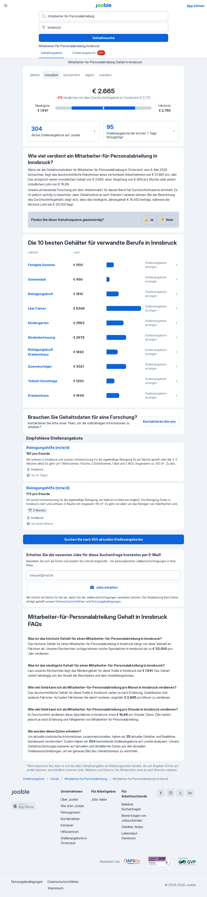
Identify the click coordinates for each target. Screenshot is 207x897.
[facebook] (161, 793)
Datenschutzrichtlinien (70, 601)
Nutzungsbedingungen (106, 601)
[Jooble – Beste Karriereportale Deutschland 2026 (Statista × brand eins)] (159, 861)
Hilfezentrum (70, 832)
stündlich (105, 75)
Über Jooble (69, 799)
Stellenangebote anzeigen (161, 264)
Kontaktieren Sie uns (159, 421)
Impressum (55, 888)
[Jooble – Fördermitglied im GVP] (187, 861)
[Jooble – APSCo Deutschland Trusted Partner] (132, 861)
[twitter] (180, 793)
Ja (148, 219)
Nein (166, 219)
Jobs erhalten (104, 587)
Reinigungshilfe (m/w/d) (48, 447)
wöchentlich (71, 75)
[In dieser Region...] (103, 27)
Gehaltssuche (103, 38)
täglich (89, 75)
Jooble (191, 885)
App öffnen (195, 6)
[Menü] (6, 6)
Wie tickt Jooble (72, 806)
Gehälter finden (132, 827)
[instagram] (171, 793)
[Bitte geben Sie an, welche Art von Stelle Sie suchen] (103, 16)
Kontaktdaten (70, 819)
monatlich (51, 75)
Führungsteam (70, 812)
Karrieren (67, 825)
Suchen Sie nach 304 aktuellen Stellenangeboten (103, 539)
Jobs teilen (99, 799)
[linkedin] (190, 793)
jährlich (35, 75)
